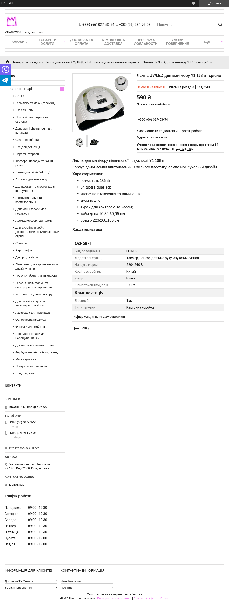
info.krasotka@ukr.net (24, 448)
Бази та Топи (24, 110)
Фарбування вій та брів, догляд (37, 352)
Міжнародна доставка (113, 41)
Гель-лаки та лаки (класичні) (35, 103)
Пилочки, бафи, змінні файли (36, 275)
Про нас (66, 587)
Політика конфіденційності (151, 598)
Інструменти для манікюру (33, 294)
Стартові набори (27, 139)
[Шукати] (220, 24)
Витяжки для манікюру (31, 179)
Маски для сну (25, 359)
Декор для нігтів (26, 257)
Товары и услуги (48, 41)
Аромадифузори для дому (34, 220)
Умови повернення (177, 41)
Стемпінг (21, 243)
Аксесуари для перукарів (32, 312)
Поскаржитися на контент (114, 598)
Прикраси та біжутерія (31, 366)
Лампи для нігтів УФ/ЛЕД (64, 62)
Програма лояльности (145, 41)
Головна (19, 42)
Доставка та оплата (81, 41)
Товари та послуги (26, 62)
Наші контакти (71, 581)
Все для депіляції (27, 147)
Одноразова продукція (31, 319)
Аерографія (23, 250)
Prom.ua (137, 594)
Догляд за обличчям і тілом (34, 345)
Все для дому (25, 373)
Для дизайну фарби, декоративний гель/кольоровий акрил (37, 232)
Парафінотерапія (27, 154)
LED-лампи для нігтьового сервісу (113, 62)
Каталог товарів (21, 89)
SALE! (19, 96)
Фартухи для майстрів (31, 326)
